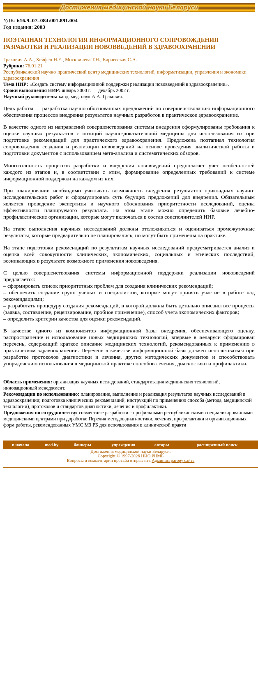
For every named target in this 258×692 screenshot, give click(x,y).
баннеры (82, 445)
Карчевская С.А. (120, 59)
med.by (51, 445)
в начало (20, 445)
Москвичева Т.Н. (82, 59)
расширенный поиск (217, 445)
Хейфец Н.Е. (49, 59)
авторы (161, 445)
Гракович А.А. (18, 59)
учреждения (123, 445)
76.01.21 (34, 66)
